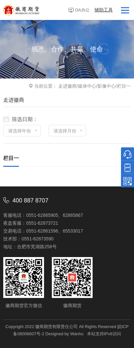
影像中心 (106, 86)
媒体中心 (87, 86)
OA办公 (82, 10)
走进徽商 (67, 86)
